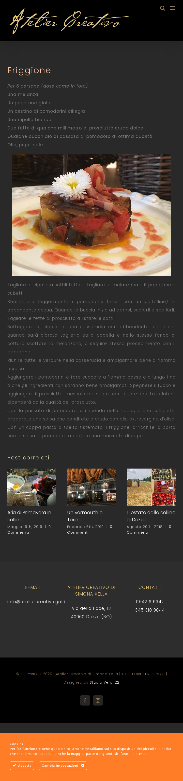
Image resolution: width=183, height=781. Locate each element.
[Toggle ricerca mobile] (162, 8)
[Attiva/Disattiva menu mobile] (173, 8)
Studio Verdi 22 (104, 682)
